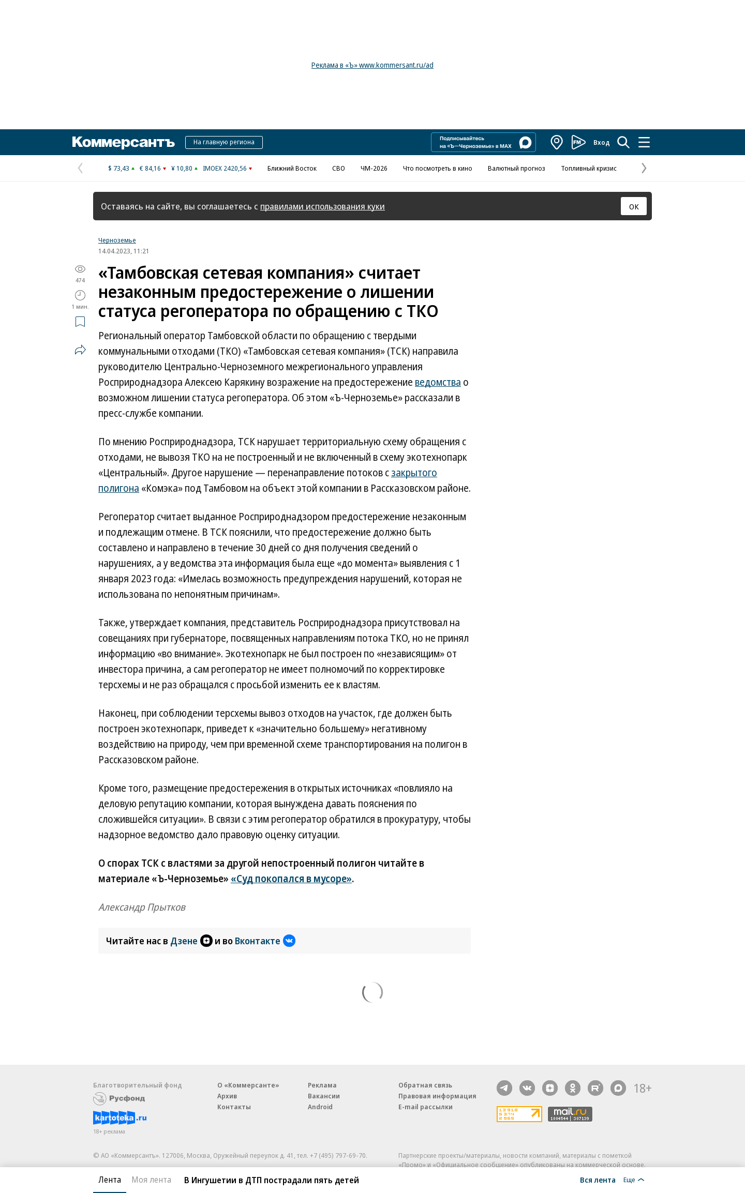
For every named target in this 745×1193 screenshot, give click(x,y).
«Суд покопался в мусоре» (291, 878)
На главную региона (224, 141)
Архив (227, 1095)
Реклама (322, 1085)
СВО (338, 168)
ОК (634, 206)
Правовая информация (437, 1095)
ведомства (438, 382)
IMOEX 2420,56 (225, 168)
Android (320, 1106)
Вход (601, 142)
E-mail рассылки (425, 1106)
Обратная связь (425, 1085)
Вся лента (598, 1179)
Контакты (234, 1106)
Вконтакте (265, 940)
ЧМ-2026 (374, 168)
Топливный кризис (589, 168)
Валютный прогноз (516, 168)
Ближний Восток (292, 168)
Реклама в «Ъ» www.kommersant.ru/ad (372, 65)
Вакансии (324, 1095)
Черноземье (117, 240)
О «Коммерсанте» (248, 1085)
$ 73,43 (118, 168)
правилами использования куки (322, 206)
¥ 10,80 (181, 168)
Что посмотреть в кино (437, 168)
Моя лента (151, 1179)
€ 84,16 (150, 168)
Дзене (191, 940)
